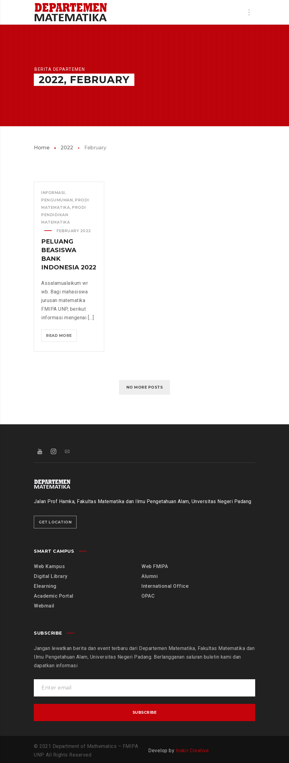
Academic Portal (53, 596)
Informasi (53, 192)
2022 (67, 148)
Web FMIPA (154, 566)
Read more (61, 345)
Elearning (45, 586)
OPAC (148, 596)
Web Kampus (49, 566)
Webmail (44, 606)
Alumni (149, 576)
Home (41, 148)
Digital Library (51, 576)
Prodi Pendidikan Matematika (63, 214)
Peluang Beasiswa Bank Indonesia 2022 (60, 259)
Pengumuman (57, 200)
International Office (164, 586)
